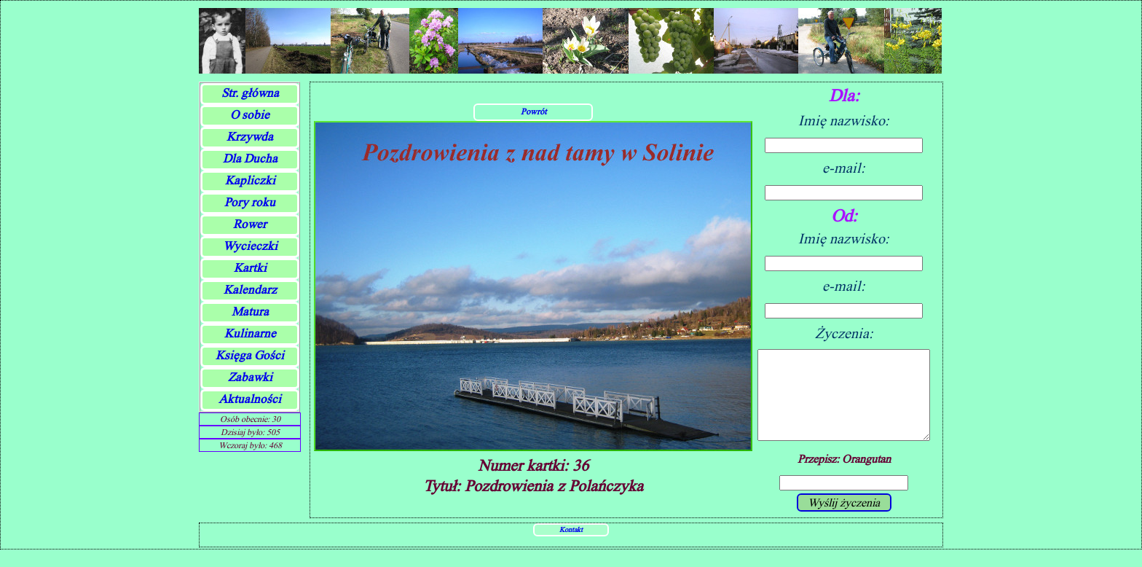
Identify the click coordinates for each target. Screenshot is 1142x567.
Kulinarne (250, 333)
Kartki (250, 268)
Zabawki (250, 377)
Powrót (533, 119)
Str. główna (250, 93)
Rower (250, 224)
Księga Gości (250, 355)
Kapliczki (250, 180)
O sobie (249, 115)
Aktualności (249, 399)
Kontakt (571, 546)
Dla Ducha (250, 158)
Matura (250, 311)
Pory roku (249, 202)
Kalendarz (250, 290)
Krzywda (250, 137)
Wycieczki (250, 246)
